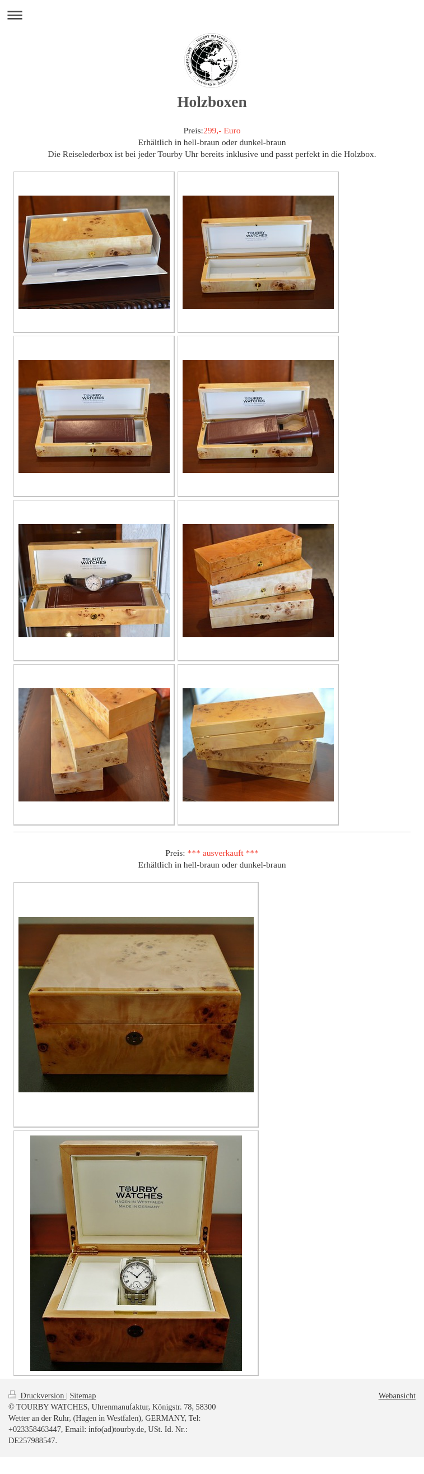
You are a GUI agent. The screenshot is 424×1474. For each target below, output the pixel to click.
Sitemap (82, 1395)
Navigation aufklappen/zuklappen (212, 15)
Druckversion (37, 1395)
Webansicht (397, 1395)
